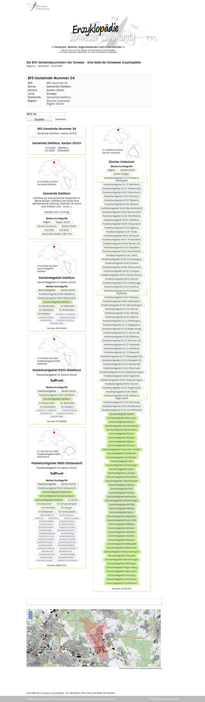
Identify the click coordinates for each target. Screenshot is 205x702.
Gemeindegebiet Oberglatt (121, 555)
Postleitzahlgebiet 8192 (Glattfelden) (121, 215)
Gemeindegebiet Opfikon (122, 484)
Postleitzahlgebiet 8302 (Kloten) (121, 263)
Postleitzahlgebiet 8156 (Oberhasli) (121, 368)
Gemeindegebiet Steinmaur (121, 417)
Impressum (41, 698)
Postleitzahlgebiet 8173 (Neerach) (121, 352)
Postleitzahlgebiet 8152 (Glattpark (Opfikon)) (121, 292)
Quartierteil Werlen (46, 557)
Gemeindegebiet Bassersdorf (121, 429)
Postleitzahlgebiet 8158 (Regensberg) (121, 328)
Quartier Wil (39, 518)
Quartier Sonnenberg (71, 518)
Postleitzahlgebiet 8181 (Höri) (121, 255)
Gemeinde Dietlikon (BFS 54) (57, 233)
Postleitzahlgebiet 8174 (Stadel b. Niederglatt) (121, 179)
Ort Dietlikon (43, 313)
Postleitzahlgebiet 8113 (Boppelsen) (122, 324)
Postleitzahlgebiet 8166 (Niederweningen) (121, 372)
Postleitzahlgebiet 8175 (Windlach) (121, 184)
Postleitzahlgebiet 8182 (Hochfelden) (121, 251)
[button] (40, 119)
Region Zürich (55, 103)
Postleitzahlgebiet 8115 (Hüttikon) (121, 348)
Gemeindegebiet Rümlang (121, 575)
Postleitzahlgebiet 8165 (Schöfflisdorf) (121, 410)
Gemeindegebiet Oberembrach (121, 480)
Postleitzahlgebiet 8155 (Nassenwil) (121, 364)
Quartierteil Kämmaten (47, 554)
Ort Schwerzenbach (67, 503)
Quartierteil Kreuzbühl (66, 524)
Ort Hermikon (48, 507)
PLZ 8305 (50, 147)
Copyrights (109, 698)
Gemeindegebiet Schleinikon (122, 579)
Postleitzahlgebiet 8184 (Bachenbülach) (121, 208)
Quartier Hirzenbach (66, 515)
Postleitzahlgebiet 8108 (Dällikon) (121, 336)
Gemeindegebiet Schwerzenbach (56, 495)
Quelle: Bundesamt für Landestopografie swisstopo (140, 668)
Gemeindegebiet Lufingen (121, 473)
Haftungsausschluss (62, 698)
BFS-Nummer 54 (56, 83)
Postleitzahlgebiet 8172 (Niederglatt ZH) (121, 356)
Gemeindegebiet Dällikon (121, 524)
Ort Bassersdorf (47, 306)
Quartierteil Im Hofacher (45, 548)
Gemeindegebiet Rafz (121, 488)
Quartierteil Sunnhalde (67, 527)
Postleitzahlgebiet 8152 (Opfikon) (121, 286)
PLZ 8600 (49, 150)
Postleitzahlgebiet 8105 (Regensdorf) (121, 387)
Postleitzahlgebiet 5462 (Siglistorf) (121, 375)
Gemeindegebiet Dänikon (121, 528)
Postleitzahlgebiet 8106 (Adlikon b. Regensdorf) (122, 397)
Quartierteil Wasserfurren (67, 542)
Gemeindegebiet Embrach (121, 445)
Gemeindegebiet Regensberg (121, 567)
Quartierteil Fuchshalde (65, 320)
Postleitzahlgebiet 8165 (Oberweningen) (121, 379)
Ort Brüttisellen (67, 309)
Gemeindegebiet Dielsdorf (121, 532)
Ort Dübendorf (67, 306)
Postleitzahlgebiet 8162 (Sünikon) (121, 196)
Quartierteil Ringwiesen (47, 533)
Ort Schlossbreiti (66, 511)
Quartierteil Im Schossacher (67, 560)
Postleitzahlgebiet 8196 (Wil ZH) (121, 309)
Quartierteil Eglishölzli (67, 536)
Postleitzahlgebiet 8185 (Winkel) (121, 313)
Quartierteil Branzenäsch (66, 530)
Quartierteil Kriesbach (45, 542)
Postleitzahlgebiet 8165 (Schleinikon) (121, 406)
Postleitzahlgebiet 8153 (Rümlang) (121, 402)
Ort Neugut (66, 507)
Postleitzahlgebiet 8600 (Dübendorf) (57, 298)
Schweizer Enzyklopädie (52, 693)
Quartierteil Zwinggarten (66, 545)
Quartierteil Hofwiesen (46, 317)
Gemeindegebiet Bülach (121, 433)
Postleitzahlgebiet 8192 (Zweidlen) (122, 247)
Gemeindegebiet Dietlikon (56, 302)
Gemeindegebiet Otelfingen (121, 563)
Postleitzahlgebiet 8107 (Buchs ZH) (121, 332)
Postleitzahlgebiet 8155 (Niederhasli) (121, 188)
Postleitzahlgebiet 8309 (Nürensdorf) (121, 267)
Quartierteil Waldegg (67, 554)
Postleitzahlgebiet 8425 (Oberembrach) (121, 274)
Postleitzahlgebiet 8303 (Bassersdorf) (121, 212)
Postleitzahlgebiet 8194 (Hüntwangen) (121, 259)
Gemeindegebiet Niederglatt (121, 543)
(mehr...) (67, 206)
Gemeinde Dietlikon (58, 97)
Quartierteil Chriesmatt (67, 317)
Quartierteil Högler (45, 530)
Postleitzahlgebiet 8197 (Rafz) (121, 231)
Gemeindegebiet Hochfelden (121, 457)
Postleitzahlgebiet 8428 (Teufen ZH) (121, 243)
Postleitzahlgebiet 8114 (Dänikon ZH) (121, 340)
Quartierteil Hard (46, 320)
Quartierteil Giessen (46, 524)
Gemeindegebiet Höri (121, 461)
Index (29, 698)
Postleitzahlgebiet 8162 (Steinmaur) (121, 192)
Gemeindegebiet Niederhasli (121, 547)
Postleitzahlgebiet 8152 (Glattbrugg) (122, 282)
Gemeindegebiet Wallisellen (121, 496)
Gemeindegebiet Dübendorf (56, 492)
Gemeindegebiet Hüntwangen (121, 465)
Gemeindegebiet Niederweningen (121, 551)
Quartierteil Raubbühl (46, 527)
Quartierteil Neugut (67, 533)
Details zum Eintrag (56, 212)
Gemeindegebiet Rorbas (121, 492)
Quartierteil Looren (65, 551)
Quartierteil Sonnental (44, 560)
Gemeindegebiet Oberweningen (121, 559)
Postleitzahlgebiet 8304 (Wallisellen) (121, 301)
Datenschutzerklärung (88, 698)
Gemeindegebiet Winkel (121, 508)
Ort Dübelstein (45, 511)
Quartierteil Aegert (56, 323)
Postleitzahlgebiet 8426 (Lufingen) (121, 271)
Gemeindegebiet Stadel (121, 414)
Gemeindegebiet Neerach (121, 539)
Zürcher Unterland (58, 101)
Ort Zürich (73, 499)
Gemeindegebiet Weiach (121, 421)
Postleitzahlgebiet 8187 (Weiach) (121, 200)
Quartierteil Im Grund (46, 536)
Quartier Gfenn (53, 518)
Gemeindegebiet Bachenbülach (121, 425)
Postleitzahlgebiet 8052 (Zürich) (121, 278)
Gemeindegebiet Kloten (121, 469)
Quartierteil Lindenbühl (68, 548)
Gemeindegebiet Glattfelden (121, 453)
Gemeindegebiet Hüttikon (121, 535)
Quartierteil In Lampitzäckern (65, 314)
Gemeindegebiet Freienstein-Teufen (121, 449)
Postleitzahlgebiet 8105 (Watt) (121, 391)
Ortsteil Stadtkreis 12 (47, 515)
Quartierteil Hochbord (66, 521)
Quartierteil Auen (47, 551)
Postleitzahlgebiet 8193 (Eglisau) (121, 227)
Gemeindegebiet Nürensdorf (121, 476)
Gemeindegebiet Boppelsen (121, 516)
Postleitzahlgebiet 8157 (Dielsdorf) (122, 344)
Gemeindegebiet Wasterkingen (121, 500)
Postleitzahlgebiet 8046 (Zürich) (121, 383)
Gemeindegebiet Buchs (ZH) (121, 520)
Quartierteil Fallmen (46, 545)
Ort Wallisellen (46, 309)
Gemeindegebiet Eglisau (121, 441)
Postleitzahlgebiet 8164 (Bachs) (121, 316)
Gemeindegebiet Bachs (121, 512)
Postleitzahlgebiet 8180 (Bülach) (122, 204)
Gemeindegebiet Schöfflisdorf (121, 583)
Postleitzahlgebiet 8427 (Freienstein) (121, 239)
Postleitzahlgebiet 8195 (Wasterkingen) (121, 305)
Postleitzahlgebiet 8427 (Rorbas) (121, 297)
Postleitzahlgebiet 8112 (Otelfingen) (121, 320)
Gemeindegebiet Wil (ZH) (121, 504)
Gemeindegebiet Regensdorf (121, 571)
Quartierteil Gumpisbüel (67, 539)
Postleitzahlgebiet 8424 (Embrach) (121, 235)
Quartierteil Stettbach (46, 521)
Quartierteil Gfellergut (66, 557)
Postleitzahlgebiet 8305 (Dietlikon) (57, 294)
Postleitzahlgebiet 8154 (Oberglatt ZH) (122, 360)
